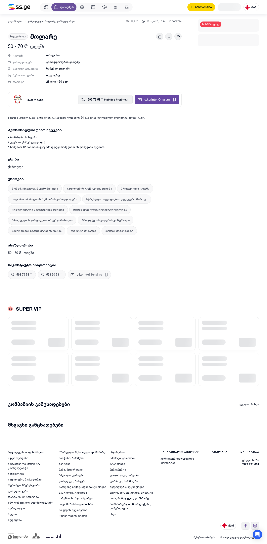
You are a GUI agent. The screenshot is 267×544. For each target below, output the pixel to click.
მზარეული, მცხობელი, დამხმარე (82, 452)
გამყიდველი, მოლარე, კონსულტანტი (51, 21)
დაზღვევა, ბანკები (72, 481)
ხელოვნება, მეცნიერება (127, 486)
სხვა (113, 514)
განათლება (16, 473)
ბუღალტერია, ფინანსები (26, 452)
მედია (12, 514)
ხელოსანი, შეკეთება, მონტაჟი (131, 492)
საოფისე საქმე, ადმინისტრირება (82, 486)
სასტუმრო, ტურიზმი (73, 492)
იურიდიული (16, 508)
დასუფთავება (18, 491)
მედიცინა (15, 519)
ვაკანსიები (15, 21)
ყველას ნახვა (249, 404)
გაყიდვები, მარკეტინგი (25, 479)
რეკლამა (219, 452)
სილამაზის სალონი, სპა (76, 504)
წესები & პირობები (204, 537)
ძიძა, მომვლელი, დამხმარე (129, 498)
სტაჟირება (117, 463)
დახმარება (249, 452)
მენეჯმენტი (118, 469)
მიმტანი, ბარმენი (71, 458)
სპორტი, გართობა (123, 458)
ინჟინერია (117, 452)
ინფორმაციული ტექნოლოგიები (30, 502)
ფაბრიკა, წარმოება (124, 481)
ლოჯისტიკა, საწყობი (125, 475)
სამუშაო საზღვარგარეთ (76, 498)
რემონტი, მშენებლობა (24, 485)
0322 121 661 (250, 464)
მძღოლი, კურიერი (71, 475)
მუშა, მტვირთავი (71, 469)
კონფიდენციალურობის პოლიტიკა (177, 460)
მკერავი (64, 463)
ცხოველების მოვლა (73, 515)
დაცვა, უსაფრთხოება (23, 496)
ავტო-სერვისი (18, 458)
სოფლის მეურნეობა (73, 510)
